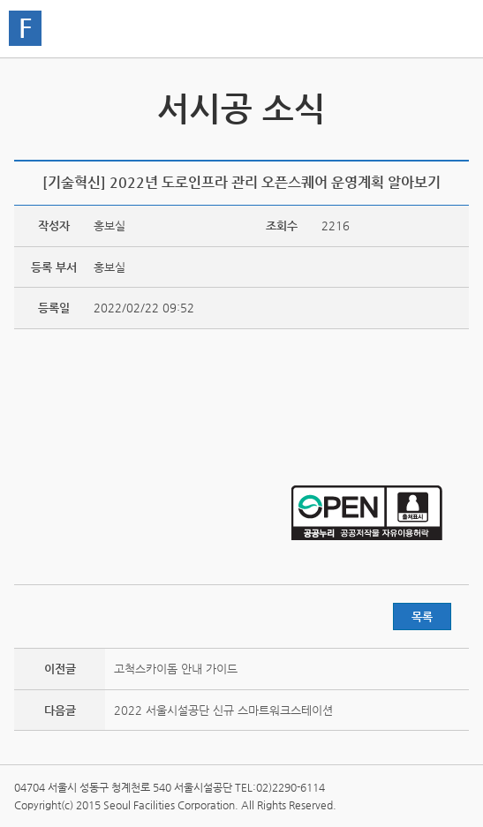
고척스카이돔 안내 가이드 (176, 668)
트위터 (376, 147)
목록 (422, 616)
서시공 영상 (453, 103)
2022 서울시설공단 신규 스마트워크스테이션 (223, 710)
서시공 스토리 (30, 103)
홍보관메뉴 (451, 30)
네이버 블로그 (430, 147)
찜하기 (458, 147)
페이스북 (403, 147)
